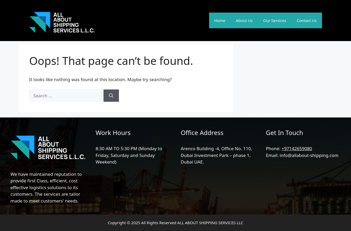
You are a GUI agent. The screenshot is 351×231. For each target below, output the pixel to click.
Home (220, 20)
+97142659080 (296, 148)
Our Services (274, 20)
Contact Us (307, 20)
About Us (244, 20)
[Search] (111, 95)
